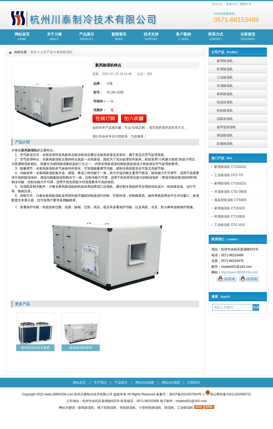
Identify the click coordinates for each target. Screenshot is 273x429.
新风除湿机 (225, 94)
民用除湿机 (225, 69)
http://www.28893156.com (239, 272)
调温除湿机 (225, 135)
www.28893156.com (59, 394)
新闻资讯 (118, 37)
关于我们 (100, 382)
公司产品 (46, 52)
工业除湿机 (225, 77)
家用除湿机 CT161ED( (230, 167)
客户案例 (183, 37)
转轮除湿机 (225, 110)
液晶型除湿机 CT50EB (230, 200)
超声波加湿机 (226, 127)
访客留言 (247, 37)
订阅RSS (193, 382)
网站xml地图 (171, 382)
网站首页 (22, 37)
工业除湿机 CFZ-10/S (229, 225)
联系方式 (215, 37)
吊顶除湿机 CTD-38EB (230, 192)
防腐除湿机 (225, 143)
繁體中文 (246, 4)
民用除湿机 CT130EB (229, 216)
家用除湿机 (225, 61)
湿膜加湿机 (225, 119)
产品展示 (86, 37)
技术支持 (151, 37)
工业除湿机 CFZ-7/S (228, 175)
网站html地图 (144, 382)
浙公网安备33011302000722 (230, 394)
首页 (33, 52)
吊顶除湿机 (225, 86)
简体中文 (232, 4)
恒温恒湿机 (225, 102)
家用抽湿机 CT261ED (229, 208)
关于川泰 (54, 37)
